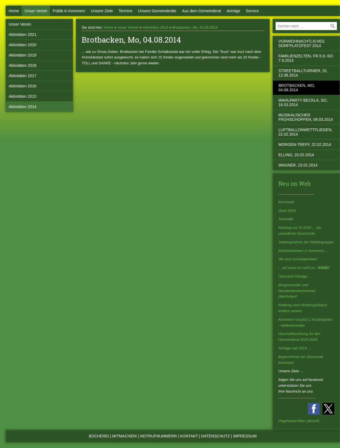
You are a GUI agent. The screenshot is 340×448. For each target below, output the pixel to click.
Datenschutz (215, 436)
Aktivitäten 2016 (23, 86)
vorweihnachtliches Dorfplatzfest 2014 (301, 43)
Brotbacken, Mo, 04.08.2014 (195, 27)
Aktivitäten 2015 (23, 96)
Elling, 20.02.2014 (296, 155)
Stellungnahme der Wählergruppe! (306, 242)
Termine (125, 11)
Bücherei (99, 436)
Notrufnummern (158, 436)
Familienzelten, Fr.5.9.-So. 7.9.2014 (306, 58)
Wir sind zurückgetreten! (297, 259)
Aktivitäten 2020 (23, 45)
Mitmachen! (124, 436)
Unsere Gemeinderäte (157, 11)
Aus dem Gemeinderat (201, 11)
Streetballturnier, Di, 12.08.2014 (302, 72)
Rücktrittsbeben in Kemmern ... (303, 251)
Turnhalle (285, 219)
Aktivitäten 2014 (23, 106)
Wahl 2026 (287, 211)
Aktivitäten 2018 (23, 65)
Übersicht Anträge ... (294, 276)
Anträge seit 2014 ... (294, 348)
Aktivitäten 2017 (23, 76)
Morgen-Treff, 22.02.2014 (304, 144)
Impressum (245, 436)
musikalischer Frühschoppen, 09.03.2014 (305, 117)
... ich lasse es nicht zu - (303, 268)
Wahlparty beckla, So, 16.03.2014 (302, 102)
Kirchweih (286, 202)
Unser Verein (36, 11)
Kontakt (189, 436)
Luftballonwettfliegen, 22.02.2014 (305, 132)
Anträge (233, 11)
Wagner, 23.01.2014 (297, 165)
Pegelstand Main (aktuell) (298, 421)
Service (252, 11)
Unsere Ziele (102, 11)
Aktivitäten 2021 (23, 34)
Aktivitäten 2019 (23, 55)
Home (14, 11)
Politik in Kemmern (69, 11)
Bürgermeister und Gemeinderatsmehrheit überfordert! (296, 291)
